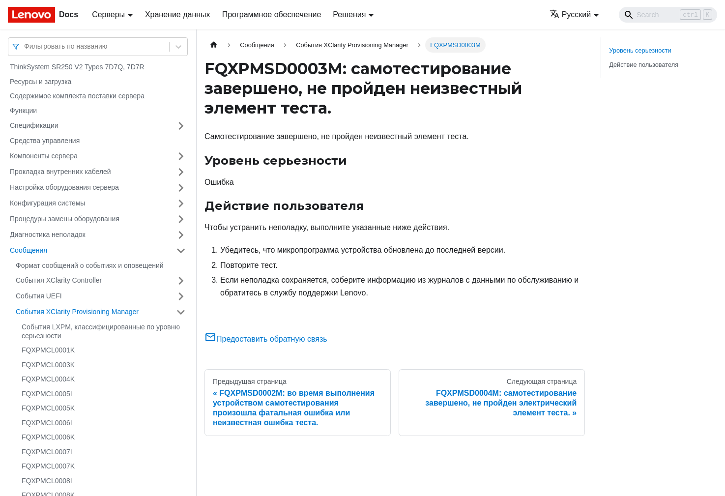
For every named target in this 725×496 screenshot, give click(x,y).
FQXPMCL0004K (48, 379)
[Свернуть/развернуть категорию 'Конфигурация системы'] (181, 203)
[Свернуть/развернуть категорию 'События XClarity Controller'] (181, 281)
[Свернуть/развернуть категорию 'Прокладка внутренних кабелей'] (181, 172)
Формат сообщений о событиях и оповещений (90, 265)
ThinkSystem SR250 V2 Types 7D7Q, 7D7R (77, 67)
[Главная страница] (213, 45)
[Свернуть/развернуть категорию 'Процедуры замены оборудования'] (181, 219)
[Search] (668, 15)
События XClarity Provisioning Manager (77, 312)
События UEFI (39, 296)
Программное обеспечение (271, 14)
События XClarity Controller (59, 280)
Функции (23, 111)
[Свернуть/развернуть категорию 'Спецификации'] (181, 126)
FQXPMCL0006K (48, 437)
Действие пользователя (643, 64)
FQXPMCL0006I (47, 423)
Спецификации (34, 125)
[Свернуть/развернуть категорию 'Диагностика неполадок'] (181, 235)
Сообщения (28, 250)
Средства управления (45, 141)
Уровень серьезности (640, 50)
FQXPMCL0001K (48, 350)
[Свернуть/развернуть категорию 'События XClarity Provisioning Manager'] (181, 312)
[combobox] (25, 46)
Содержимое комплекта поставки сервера (77, 96)
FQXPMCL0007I (47, 452)
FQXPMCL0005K (48, 408)
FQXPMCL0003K (48, 365)
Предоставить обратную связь (265, 339)
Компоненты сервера (44, 156)
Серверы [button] (108, 14)
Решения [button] (349, 14)
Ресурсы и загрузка (40, 82)
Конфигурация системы (47, 203)
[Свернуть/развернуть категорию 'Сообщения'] (181, 251)
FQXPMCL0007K (48, 466)
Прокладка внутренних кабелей (60, 171)
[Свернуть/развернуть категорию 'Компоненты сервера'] (181, 156)
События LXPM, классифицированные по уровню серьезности (101, 331)
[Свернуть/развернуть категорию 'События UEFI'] (181, 296)
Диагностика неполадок (48, 234)
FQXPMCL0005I (47, 394)
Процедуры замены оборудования (64, 219)
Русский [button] (570, 14)
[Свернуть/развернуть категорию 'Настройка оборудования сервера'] (181, 188)
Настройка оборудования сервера (64, 187)
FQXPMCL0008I (47, 481)
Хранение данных (177, 14)
